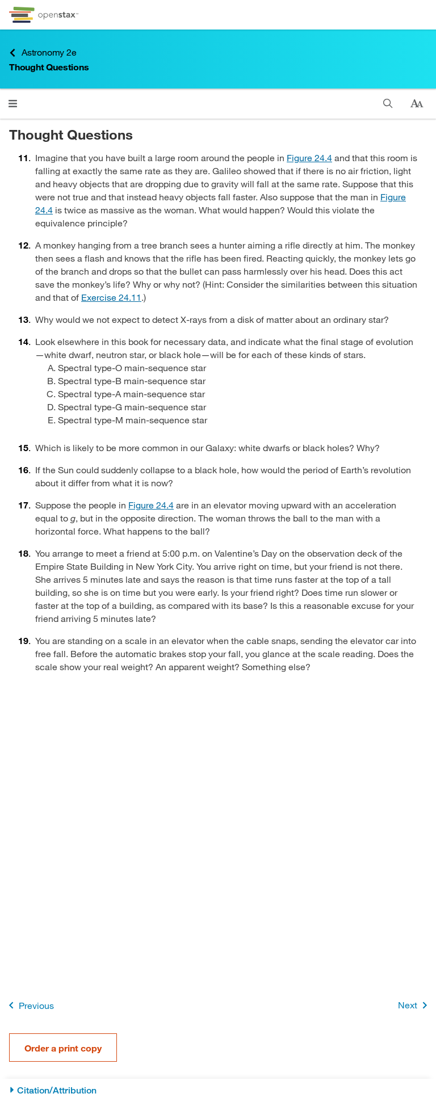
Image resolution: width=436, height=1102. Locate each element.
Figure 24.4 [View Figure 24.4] (309, 157)
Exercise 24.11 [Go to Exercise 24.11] (111, 297)
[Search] (388, 104)
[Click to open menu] (13, 104)
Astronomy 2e (43, 52)
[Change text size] (417, 103)
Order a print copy (63, 1047)
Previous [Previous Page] (29, 1005)
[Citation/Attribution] (218, 1090)
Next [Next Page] (414, 1005)
